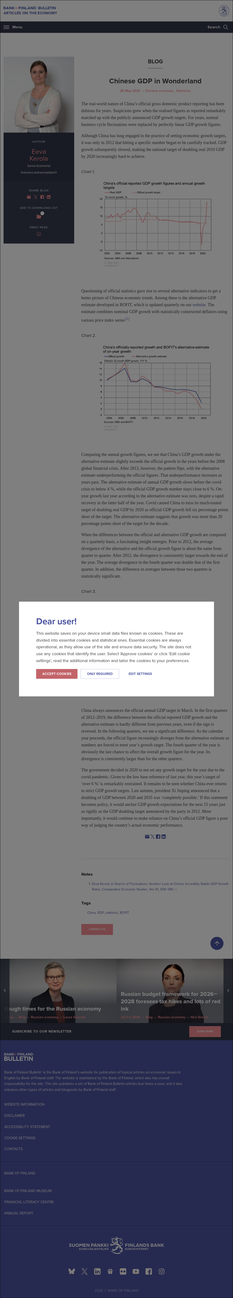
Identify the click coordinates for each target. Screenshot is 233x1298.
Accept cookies (56, 674)
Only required (100, 674)
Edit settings (140, 674)
